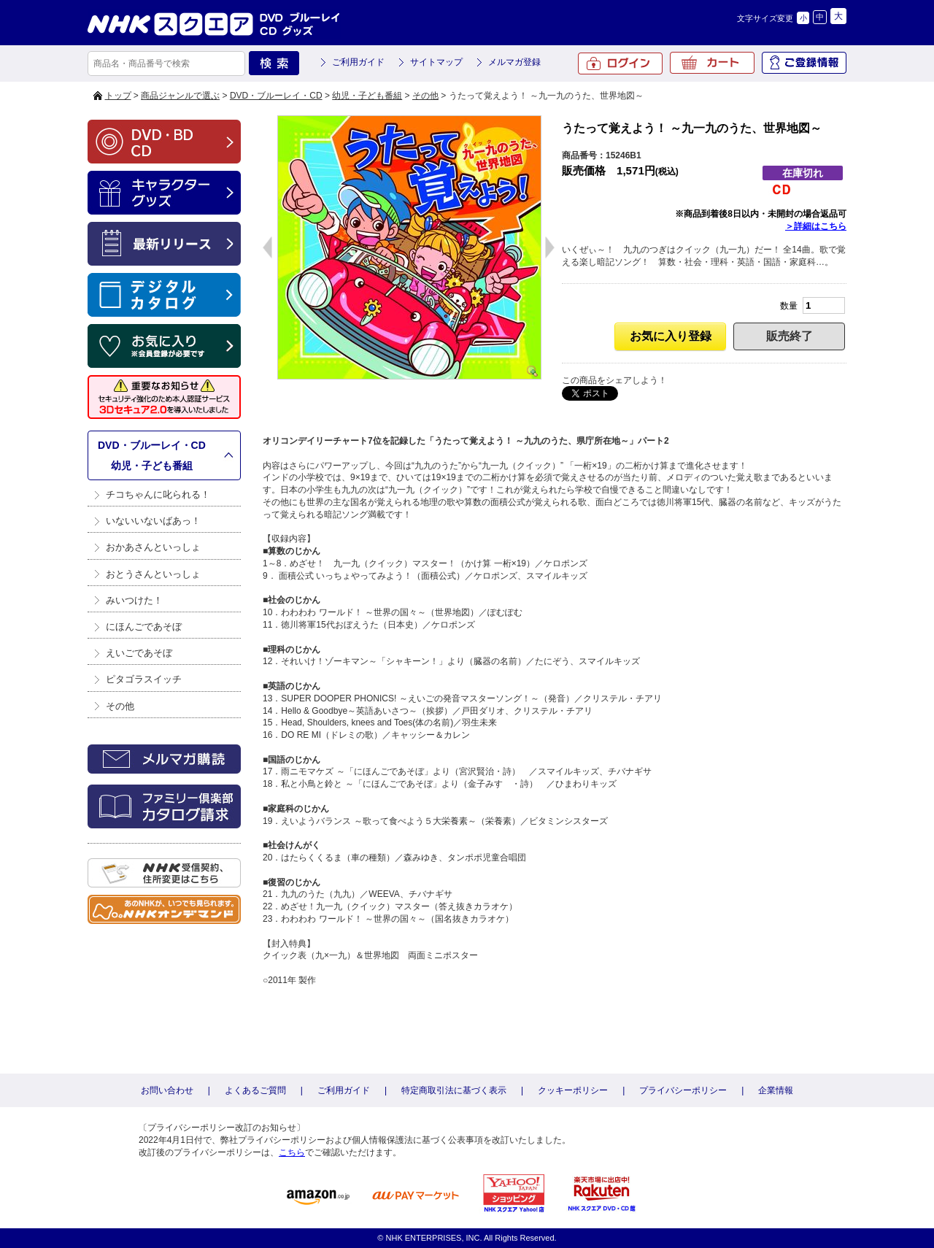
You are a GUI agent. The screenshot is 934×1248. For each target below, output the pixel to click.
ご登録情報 (804, 62)
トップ (118, 95)
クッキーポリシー (573, 1090)
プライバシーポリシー (683, 1090)
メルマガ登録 (514, 62)
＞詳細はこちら (815, 226)
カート (712, 62)
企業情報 (775, 1090)
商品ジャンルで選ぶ (180, 95)
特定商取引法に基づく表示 (453, 1090)
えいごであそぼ (139, 652)
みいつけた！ (134, 600)
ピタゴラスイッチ (144, 679)
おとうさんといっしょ (153, 574)
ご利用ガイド (358, 62)
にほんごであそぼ (144, 626)
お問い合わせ (167, 1090)
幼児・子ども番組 (367, 95)
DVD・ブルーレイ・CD (276, 95)
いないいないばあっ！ (153, 520)
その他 (425, 95)
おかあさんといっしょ (153, 547)
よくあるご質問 (255, 1090)
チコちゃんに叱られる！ (158, 494)
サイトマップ (436, 62)
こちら (292, 1152)
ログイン (620, 63)
